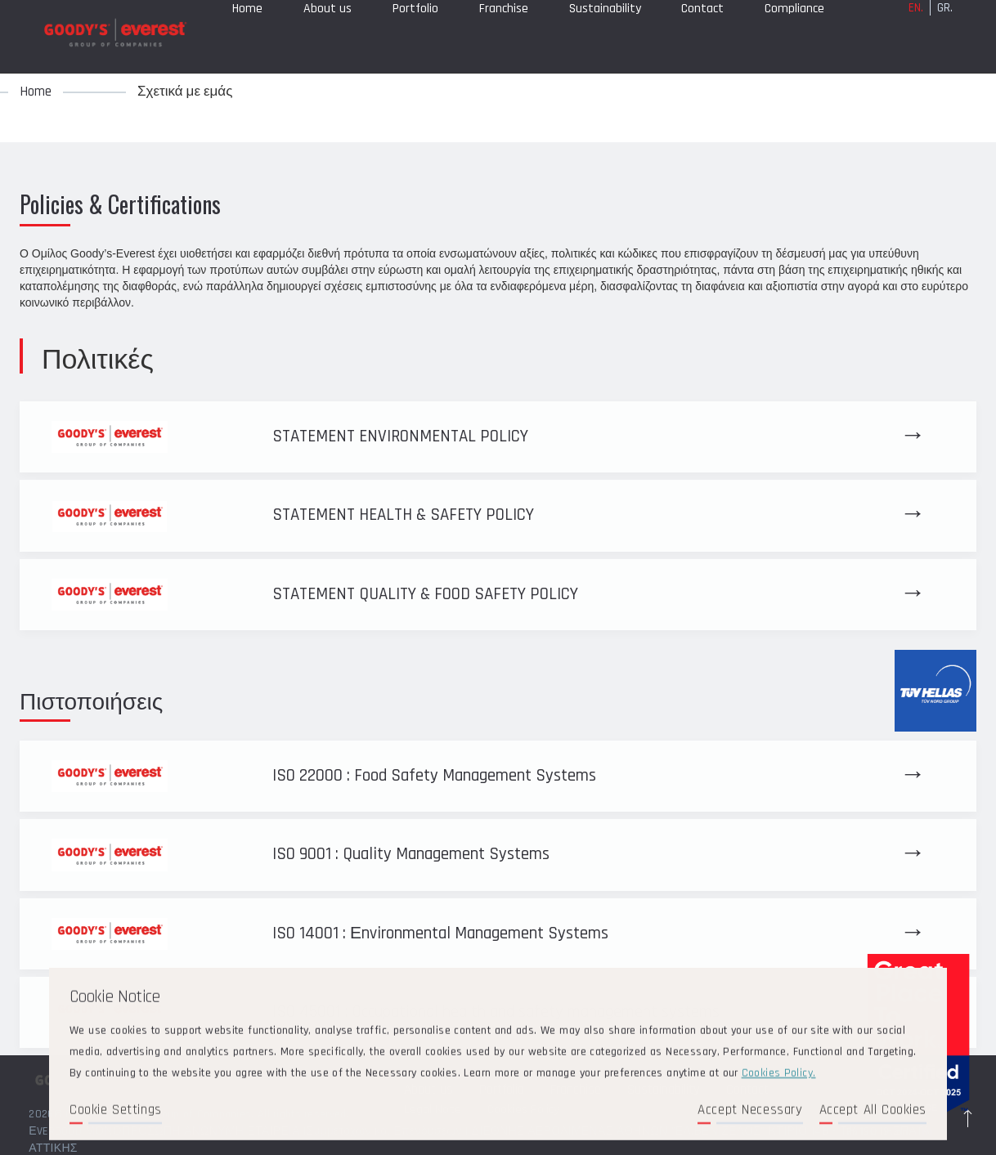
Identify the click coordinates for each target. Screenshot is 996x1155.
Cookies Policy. (779, 1075)
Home (247, 34)
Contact (702, 34)
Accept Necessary (750, 1112)
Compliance (794, 34)
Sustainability (605, 34)
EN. (916, 34)
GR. (945, 34)
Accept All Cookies (872, 1112)
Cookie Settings (116, 1112)
